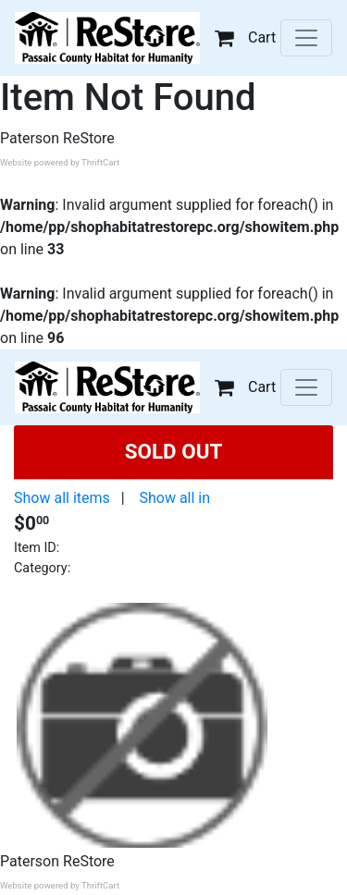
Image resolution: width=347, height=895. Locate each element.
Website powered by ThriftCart (59, 162)
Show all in (174, 498)
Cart (245, 37)
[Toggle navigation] (306, 37)
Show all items (62, 498)
